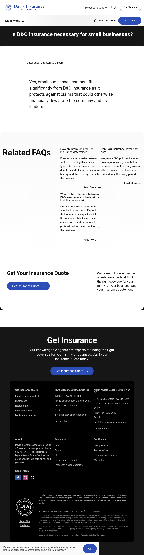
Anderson (78, 498)
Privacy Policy (56, 511)
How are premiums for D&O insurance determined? (77, 150)
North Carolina (55, 498)
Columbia (96, 498)
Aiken (71, 498)
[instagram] (25, 477)
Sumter (96, 500)
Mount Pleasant (50, 500)
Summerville (88, 500)
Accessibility (44, 511)
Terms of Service (84, 511)
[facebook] (18, 477)
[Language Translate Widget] (95, 7)
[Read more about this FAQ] (92, 187)
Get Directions (62, 421)
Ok (89, 548)
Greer (41, 500)
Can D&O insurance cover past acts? (120, 150)
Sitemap (96, 511)
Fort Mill (112, 498)
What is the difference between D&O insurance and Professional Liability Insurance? (80, 197)
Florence (104, 498)
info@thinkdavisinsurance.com (70, 414)
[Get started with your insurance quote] (72, 371)
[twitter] (32, 477)
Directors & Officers (52, 62)
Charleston (87, 498)
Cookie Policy (69, 511)
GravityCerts (101, 535)
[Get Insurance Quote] (129, 21)
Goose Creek (121, 498)
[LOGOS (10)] (24, 499)
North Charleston (75, 500)
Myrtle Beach (62, 500)
